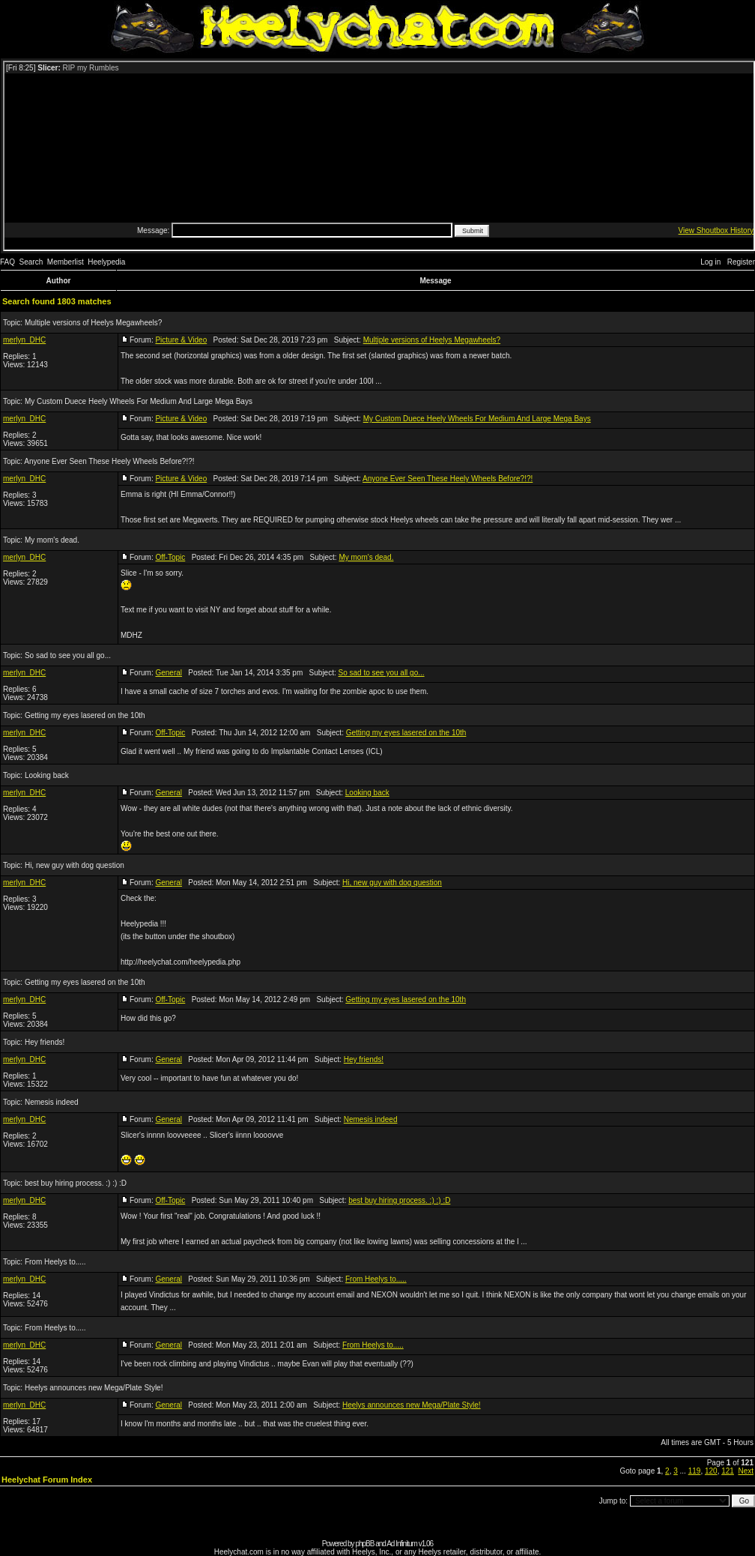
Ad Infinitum (401, 1544)
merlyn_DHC (24, 340)
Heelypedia (106, 262)
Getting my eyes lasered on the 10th (85, 715)
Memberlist (65, 262)
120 (711, 1471)
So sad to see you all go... (68, 655)
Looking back (47, 775)
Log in (710, 262)
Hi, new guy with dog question (74, 865)
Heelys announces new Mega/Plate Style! (94, 1388)
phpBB (364, 1544)
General (168, 673)
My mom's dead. (52, 540)
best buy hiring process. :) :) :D (76, 1183)
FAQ (7, 262)
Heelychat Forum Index (46, 1479)
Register (741, 262)
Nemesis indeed (52, 1102)
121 (727, 1471)
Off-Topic (170, 557)
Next (746, 1471)
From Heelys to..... (55, 1262)
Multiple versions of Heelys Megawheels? (93, 323)
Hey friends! (44, 1042)
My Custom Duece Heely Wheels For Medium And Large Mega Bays (138, 401)
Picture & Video (181, 340)
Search (31, 262)
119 (694, 1471)
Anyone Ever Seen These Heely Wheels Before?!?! (109, 461)
